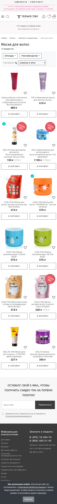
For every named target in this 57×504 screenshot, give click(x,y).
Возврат (5, 447)
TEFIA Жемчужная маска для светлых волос (43, 98)
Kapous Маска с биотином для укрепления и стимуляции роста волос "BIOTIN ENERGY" (14, 101)
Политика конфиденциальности (11, 455)
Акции (4, 473)
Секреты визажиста (10, 463)
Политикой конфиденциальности (18, 416)
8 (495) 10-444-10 (36, 2)
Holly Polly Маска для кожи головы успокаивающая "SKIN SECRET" (14, 304)
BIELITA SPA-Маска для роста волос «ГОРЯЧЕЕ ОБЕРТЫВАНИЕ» (14, 354)
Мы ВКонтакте (36, 452)
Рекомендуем (30, 56)
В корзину (14, 114)
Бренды (9, 56)
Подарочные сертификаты (13, 470)
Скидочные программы (12, 466)
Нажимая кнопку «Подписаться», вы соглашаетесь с (25, 415)
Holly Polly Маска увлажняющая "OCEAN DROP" (14, 254)
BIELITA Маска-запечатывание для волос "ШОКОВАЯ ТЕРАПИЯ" (42, 354)
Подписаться (45, 404)
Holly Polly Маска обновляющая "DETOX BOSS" (42, 254)
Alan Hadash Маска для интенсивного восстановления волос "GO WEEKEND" (43, 153)
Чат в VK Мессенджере (40, 449)
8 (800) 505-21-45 (21, 2)
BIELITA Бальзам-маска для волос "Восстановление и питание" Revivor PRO (14, 153)
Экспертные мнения (10, 459)
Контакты (6, 481)
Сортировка (8, 63)
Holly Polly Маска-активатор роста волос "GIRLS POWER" (43, 304)
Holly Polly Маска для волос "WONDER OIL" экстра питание (43, 204)
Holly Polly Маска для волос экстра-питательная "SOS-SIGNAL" (14, 204)
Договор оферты (9, 450)
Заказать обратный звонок (43, 445)
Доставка (5, 440)
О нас (3, 477)
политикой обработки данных (32, 487)
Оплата (4, 443)
